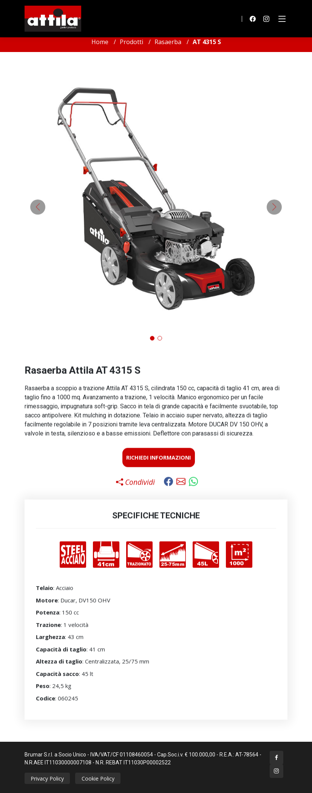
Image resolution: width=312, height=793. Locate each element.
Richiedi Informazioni (158, 462)
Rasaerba (167, 42)
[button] (152, 343)
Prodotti (131, 42)
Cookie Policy (98, 778)
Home (99, 42)
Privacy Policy (47, 778)
